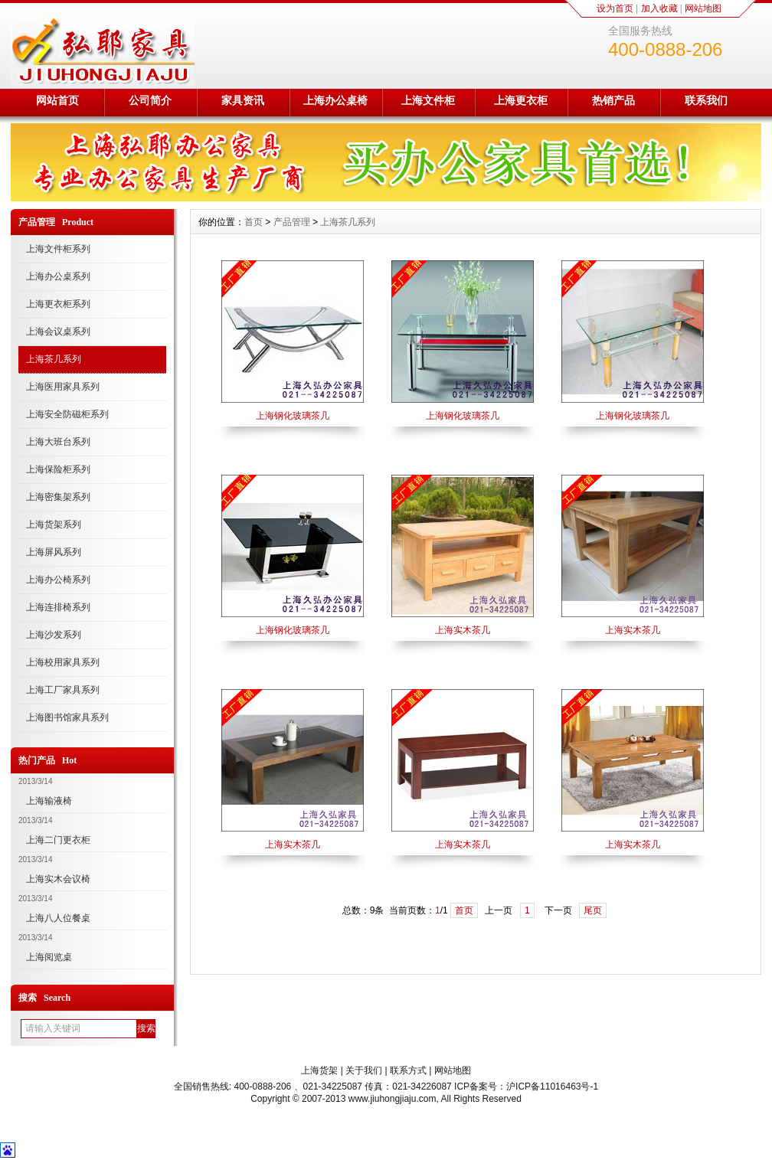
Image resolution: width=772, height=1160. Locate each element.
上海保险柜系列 (58, 469)
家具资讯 (242, 100)
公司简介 (150, 100)
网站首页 (57, 100)
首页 (253, 222)
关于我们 (363, 1070)
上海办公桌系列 (58, 276)
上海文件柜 (428, 100)
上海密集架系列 (58, 497)
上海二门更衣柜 (58, 840)
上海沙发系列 (53, 634)
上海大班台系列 (58, 441)
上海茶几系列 (53, 359)
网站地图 (703, 8)
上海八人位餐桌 (58, 918)
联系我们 (706, 100)
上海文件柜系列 (58, 248)
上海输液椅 (49, 801)
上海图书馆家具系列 (67, 717)
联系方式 (408, 1070)
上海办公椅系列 (58, 579)
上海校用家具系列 (63, 662)
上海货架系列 (53, 524)
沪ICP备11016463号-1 (552, 1086)
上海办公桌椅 (335, 100)
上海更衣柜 (521, 100)
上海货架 (319, 1070)
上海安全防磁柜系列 (67, 414)
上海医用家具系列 (63, 386)
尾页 (593, 910)
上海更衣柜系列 (58, 304)
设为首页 (615, 8)
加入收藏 (659, 8)
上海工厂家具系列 (63, 690)
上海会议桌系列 (58, 331)
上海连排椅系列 (58, 607)
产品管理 (291, 222)
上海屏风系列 (53, 552)
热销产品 (613, 100)
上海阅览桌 (49, 957)
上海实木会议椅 (58, 879)
